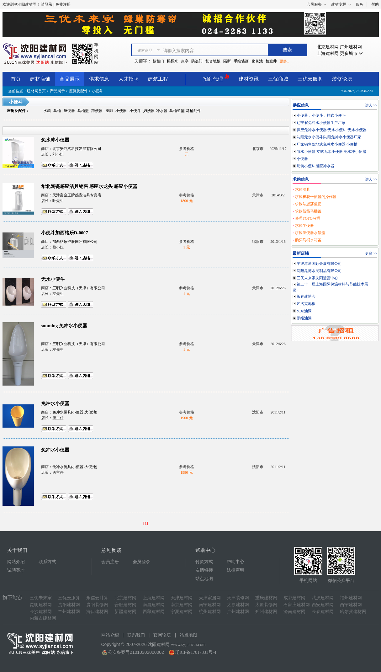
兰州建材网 (69, 611)
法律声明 (235, 570)
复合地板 (212, 61)
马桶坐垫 (176, 111)
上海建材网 (328, 53)
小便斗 (135, 111)
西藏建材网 (154, 611)
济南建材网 (294, 611)
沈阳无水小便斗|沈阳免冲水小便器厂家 (329, 137)
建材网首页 (36, 91)
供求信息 (99, 79)
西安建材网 (323, 604)
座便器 (69, 111)
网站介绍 (16, 561)
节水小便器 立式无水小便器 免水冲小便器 (331, 151)
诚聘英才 (16, 570)
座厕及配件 (78, 91)
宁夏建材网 (182, 611)
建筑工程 (158, 79)
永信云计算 (97, 597)
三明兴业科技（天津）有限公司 (78, 288)
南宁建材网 (210, 604)
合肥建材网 (125, 604)
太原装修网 (266, 604)
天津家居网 (210, 597)
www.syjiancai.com (188, 644)
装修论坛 (342, 79)
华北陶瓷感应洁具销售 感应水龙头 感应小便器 (89, 186)
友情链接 (204, 570)
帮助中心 (235, 561)
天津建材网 (182, 597)
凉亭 (184, 61)
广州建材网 (351, 47)
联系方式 (47, 561)
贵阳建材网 (69, 604)
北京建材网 (328, 47)
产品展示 (57, 91)
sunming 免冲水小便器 (64, 325)
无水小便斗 (53, 279)
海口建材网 (97, 611)
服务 (359, 4)
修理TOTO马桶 (307, 218)
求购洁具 (302, 189)
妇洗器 (149, 111)
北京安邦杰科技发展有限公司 (76, 149)
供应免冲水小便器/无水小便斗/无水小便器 (332, 130)
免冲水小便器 (55, 403)
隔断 (227, 61)
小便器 (121, 111)
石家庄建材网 (296, 604)
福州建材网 (351, 597)
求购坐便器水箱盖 (310, 233)
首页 (16, 79)
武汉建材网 (323, 597)
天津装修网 (238, 597)
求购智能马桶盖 (308, 211)
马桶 (57, 111)
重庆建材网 (266, 597)
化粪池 (257, 61)
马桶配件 (193, 111)
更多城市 (351, 53)
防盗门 (197, 61)
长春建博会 (306, 296)
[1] (145, 523)
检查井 (271, 61)
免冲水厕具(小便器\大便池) (74, 412)
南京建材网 (182, 604)
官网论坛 (162, 635)
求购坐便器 (304, 225)
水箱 (47, 111)
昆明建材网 (41, 604)
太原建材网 (238, 604)
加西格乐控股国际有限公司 (75, 241)
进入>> (371, 105)
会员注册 (110, 561)
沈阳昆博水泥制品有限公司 (319, 271)
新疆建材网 (125, 611)
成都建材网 (294, 597)
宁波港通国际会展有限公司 (319, 263)
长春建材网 (323, 611)
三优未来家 (41, 597)
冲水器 (161, 111)
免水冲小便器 (55, 139)
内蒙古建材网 (43, 618)
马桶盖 (83, 111)
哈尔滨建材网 (353, 611)
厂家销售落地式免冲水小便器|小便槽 (327, 144)
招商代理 (216, 78)
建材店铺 (40, 79)
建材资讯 (249, 79)
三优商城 (278, 79)
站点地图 (204, 578)
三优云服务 (310, 79)
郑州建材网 (266, 611)
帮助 (375, 4)
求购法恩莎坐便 (308, 204)
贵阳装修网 (97, 604)
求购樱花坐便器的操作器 (315, 197)
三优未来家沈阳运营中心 (317, 278)
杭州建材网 (210, 611)
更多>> (371, 253)
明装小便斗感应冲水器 (315, 166)
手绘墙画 (241, 61)
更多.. (284, 61)
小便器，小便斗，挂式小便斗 (321, 115)
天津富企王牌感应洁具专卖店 (76, 195)
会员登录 (141, 561)
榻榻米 (172, 61)
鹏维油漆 (304, 318)
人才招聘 (129, 79)
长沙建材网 (41, 611)
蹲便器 (97, 111)
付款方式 (204, 561)
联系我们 (136, 635)
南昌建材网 (154, 604)
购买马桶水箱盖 (308, 240)
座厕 (109, 111)
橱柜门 (158, 61)
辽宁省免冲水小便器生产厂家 (321, 122)
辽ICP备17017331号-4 (195, 652)
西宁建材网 (351, 604)
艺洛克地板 (306, 303)
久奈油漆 (304, 311)
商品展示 (70, 79)
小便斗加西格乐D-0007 (64, 232)
